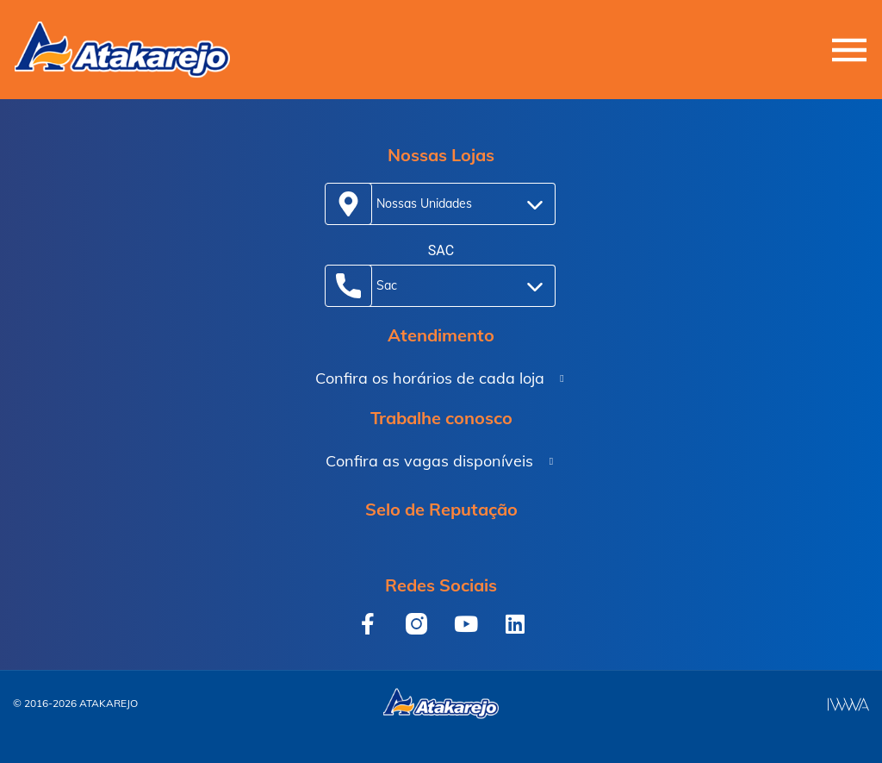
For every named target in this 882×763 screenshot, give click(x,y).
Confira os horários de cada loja (429, 378)
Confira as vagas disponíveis (429, 461)
